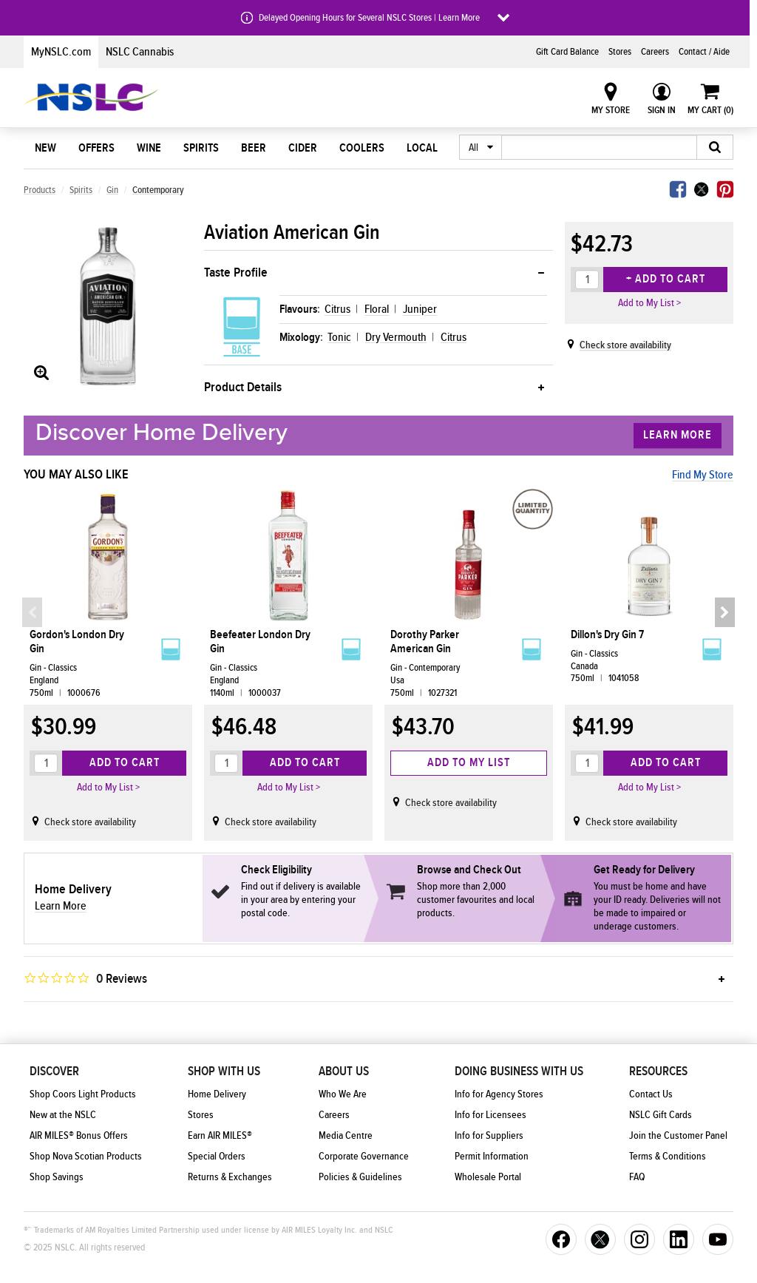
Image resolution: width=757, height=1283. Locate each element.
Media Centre (346, 1135)
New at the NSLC (63, 1115)
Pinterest (725, 189)
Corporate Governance (364, 1156)
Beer (253, 148)
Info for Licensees (490, 1115)
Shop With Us (224, 1071)
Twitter (701, 189)
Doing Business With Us (519, 1071)
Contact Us (651, 1094)
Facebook (678, 189)
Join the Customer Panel (678, 1135)
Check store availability (625, 345)
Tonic (339, 337)
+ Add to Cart (665, 278)
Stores (619, 52)
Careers (655, 52)
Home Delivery (217, 1094)
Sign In (662, 110)
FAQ (637, 1177)
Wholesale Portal (488, 1177)
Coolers (361, 148)
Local (422, 148)
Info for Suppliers (489, 1135)
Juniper (420, 309)
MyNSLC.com (61, 51)
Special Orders (216, 1156)
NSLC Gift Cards (660, 1115)
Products (39, 190)
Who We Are (343, 1094)
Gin (112, 190)
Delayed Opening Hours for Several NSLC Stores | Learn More (369, 18)
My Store (610, 110)
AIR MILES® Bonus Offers (79, 1135)
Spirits (201, 148)
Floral (376, 309)
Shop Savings (57, 1177)
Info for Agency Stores (499, 1094)
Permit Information (492, 1156)
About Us (344, 1071)
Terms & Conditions (667, 1156)
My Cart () (710, 110)
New (45, 148)
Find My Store (702, 474)
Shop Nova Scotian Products (86, 1156)
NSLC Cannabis (140, 51)
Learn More (677, 434)
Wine (149, 148)
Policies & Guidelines (360, 1177)
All (473, 148)
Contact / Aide (704, 52)
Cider (302, 148)
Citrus (337, 309)
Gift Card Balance (567, 52)
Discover (54, 1071)
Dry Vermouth (396, 337)
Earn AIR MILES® (220, 1135)
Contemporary (158, 190)
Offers (96, 148)
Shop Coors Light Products (83, 1094)
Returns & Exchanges (230, 1177)
